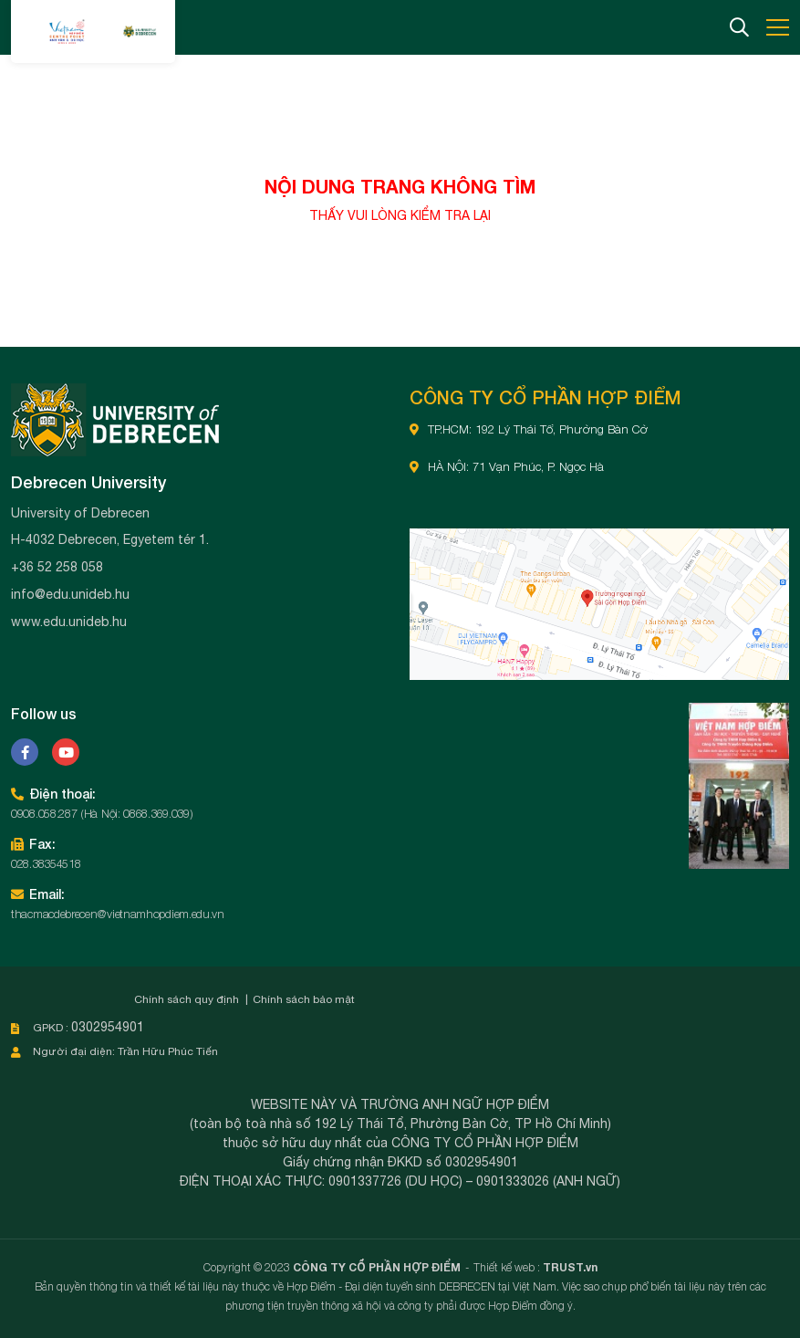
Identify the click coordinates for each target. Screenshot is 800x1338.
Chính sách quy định (186, 999)
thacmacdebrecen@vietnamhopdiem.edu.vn (117, 913)
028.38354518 (45, 863)
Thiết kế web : (506, 1267)
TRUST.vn (570, 1267)
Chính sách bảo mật (304, 999)
